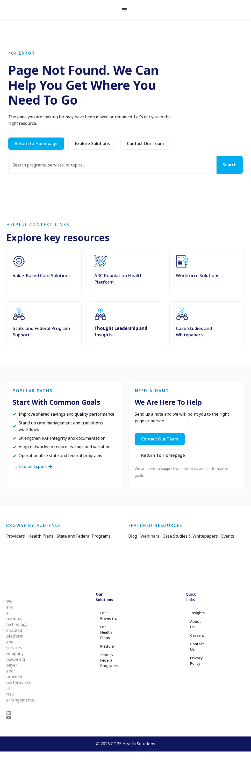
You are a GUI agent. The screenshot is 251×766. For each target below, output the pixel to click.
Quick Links (191, 597)
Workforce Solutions (197, 275)
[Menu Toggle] (124, 9)
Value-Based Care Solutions (42, 275)
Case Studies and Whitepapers (194, 331)
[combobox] (112, 165)
